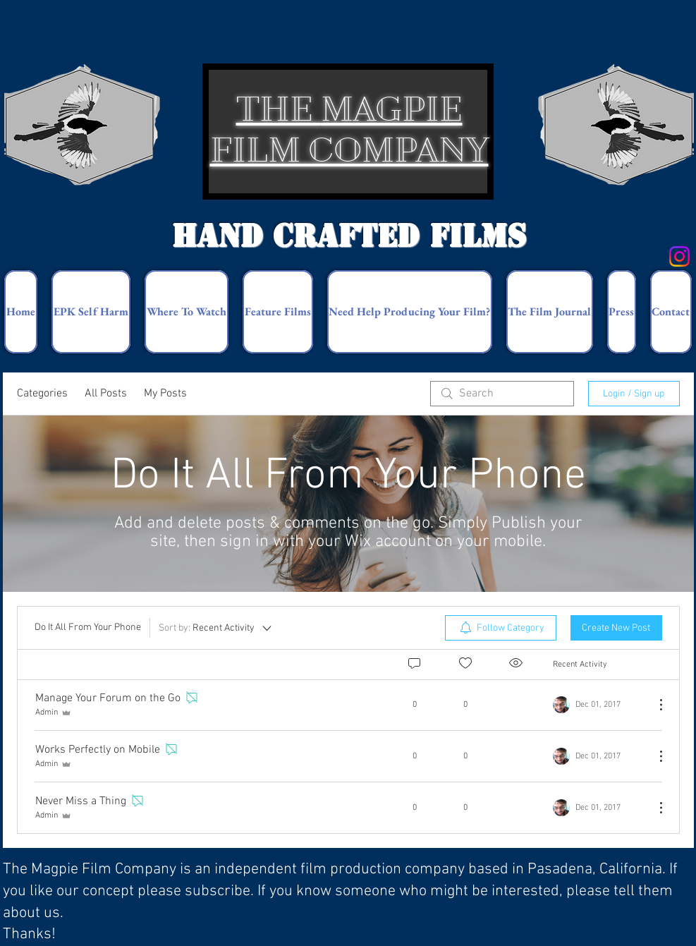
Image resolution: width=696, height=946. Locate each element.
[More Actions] (653, 704)
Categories (42, 394)
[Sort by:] (216, 627)
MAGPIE (392, 109)
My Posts (165, 394)
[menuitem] (500, 628)
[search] (502, 393)
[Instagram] (679, 256)
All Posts (106, 394)
